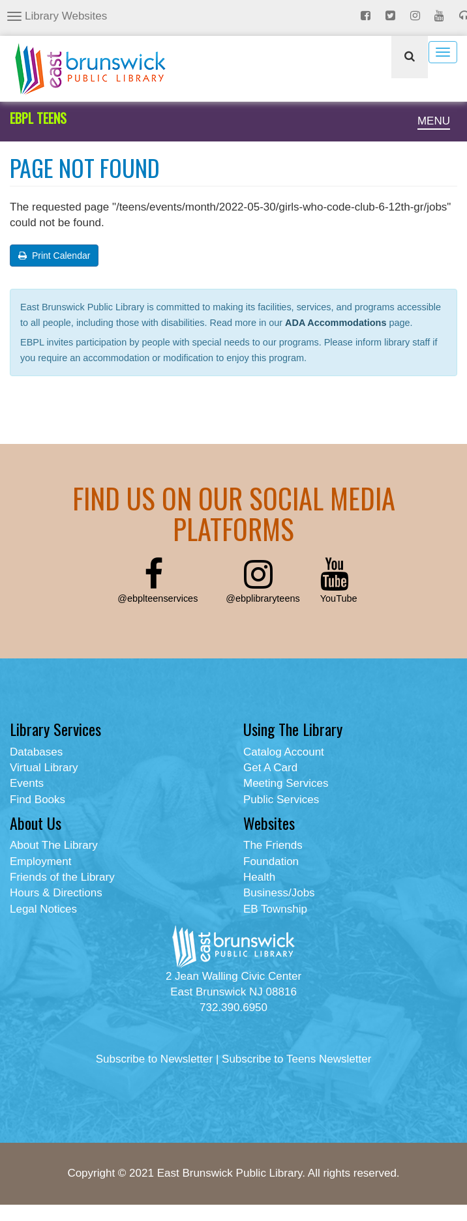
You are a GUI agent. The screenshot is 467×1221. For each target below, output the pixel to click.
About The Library (54, 845)
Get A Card (270, 767)
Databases (36, 752)
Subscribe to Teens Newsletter (296, 1059)
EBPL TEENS (38, 118)
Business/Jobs (279, 893)
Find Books (37, 799)
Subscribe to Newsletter (154, 1059)
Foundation (271, 861)
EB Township (275, 909)
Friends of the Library (62, 877)
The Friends (273, 845)
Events (27, 783)
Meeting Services (285, 783)
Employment (40, 861)
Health (259, 877)
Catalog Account (283, 752)
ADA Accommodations (335, 322)
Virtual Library (44, 767)
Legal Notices (43, 909)
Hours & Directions (56, 893)
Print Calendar (54, 255)
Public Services (281, 799)
